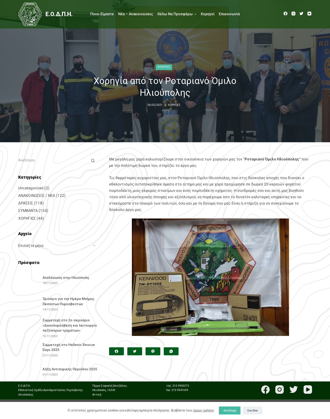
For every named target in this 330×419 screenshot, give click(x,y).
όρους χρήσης (203, 410)
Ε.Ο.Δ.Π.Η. (59, 14)
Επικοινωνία (229, 14)
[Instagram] (293, 13)
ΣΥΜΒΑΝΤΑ (28, 210)
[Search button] (92, 160)
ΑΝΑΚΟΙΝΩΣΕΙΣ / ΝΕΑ (36, 195)
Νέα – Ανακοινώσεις (135, 14)
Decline (252, 410)
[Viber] (153, 351)
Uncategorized (30, 188)
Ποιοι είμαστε (102, 14)
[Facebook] (285, 13)
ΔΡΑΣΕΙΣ (25, 203)
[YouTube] (309, 13)
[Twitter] (301, 13)
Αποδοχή (229, 410)
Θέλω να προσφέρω (176, 14)
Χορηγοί (208, 14)
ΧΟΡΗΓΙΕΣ (164, 67)
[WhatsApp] (171, 351)
